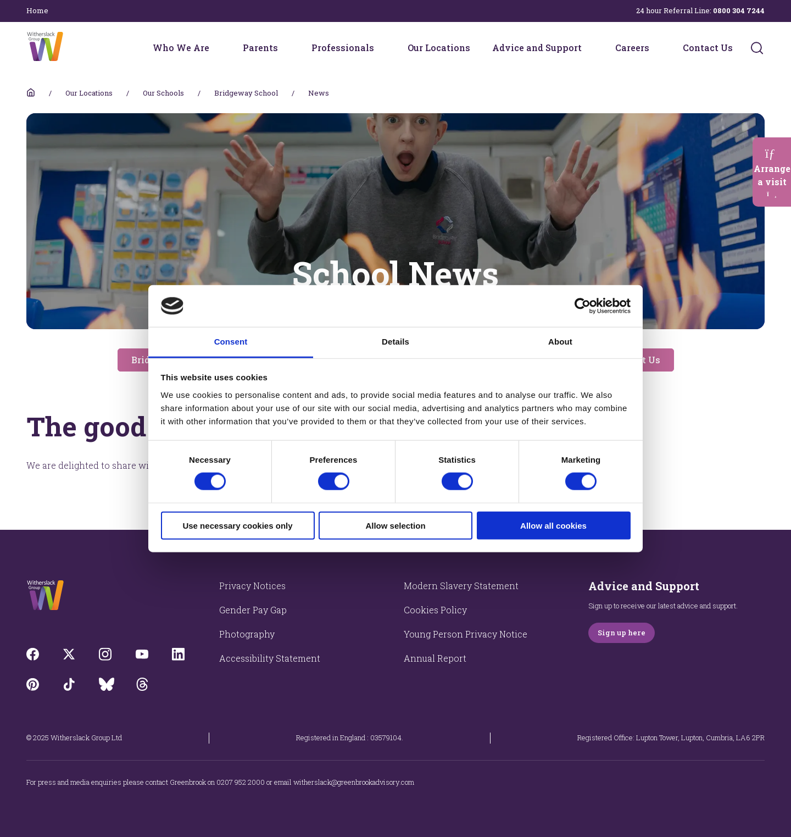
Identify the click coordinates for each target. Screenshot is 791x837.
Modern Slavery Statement (461, 585)
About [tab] (560, 341)
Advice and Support (537, 47)
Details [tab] (395, 341)
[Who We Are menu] (216, 47)
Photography (247, 634)
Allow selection (395, 525)
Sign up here (621, 633)
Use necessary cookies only (237, 525)
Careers (632, 47)
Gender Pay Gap (253, 610)
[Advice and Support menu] (588, 47)
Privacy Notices (252, 585)
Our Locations (439, 47)
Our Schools (163, 93)
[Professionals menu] (381, 47)
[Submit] (757, 48)
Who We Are (181, 47)
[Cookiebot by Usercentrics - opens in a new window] (582, 306)
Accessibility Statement (269, 658)
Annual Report (435, 658)
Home (37, 10)
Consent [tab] (231, 341)
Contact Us (708, 47)
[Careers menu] (656, 47)
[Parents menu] (285, 47)
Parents (260, 47)
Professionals (342, 47)
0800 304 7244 (739, 10)
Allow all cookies (553, 525)
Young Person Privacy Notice (465, 634)
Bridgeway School (246, 93)
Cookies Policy (435, 610)
